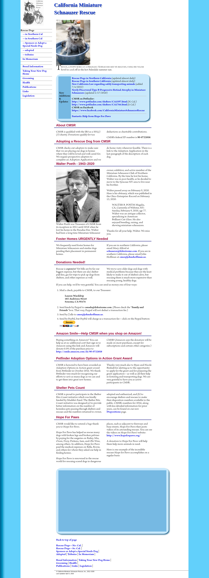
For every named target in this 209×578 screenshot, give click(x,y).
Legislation (29, 96)
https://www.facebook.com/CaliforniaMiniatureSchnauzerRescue (108, 110)
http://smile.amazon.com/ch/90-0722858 (79, 352)
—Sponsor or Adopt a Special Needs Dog (34, 44)
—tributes (28, 55)
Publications (29, 87)
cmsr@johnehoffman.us (133, 257)
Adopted (61, 554)
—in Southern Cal (32, 39)
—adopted (28, 50)
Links (26, 92)
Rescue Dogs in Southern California (91, 81)
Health (26, 83)
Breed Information (33, 67)
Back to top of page (66, 540)
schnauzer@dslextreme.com (122, 251)
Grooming (28, 78)
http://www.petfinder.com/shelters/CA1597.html (99, 102)
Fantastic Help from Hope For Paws (91, 116)
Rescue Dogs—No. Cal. (68, 546)
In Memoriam (30, 59)
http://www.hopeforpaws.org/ (123, 436)
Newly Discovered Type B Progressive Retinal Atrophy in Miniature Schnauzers (109, 91)
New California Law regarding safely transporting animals (103, 84)
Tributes (72, 554)
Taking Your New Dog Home (35, 72)
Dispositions (114, 412)
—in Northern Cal (33, 34)
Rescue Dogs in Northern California (91, 78)
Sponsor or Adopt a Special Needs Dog (77, 551)
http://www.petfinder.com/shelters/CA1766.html (99, 105)
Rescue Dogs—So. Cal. (68, 548)
